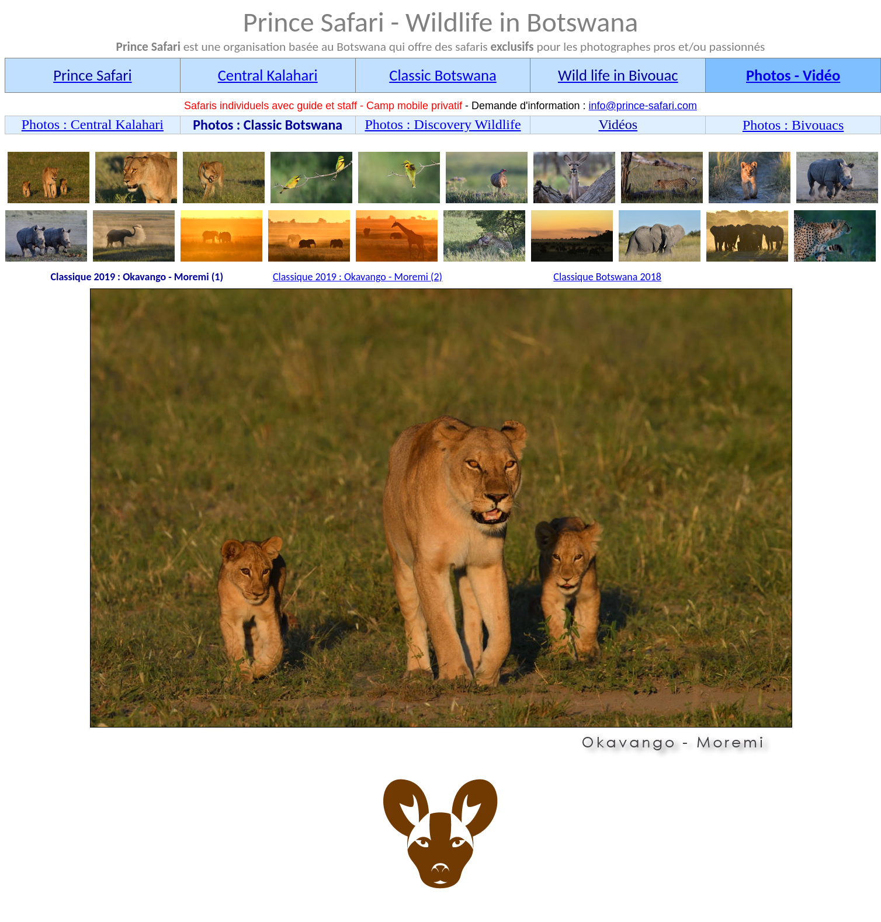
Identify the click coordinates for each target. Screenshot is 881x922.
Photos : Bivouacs (793, 125)
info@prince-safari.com (643, 106)
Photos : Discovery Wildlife (443, 124)
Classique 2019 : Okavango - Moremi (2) (357, 276)
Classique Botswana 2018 (607, 276)
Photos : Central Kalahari (93, 124)
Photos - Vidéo (793, 75)
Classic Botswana (442, 75)
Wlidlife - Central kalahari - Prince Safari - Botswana (442, 522)
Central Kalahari (268, 75)
